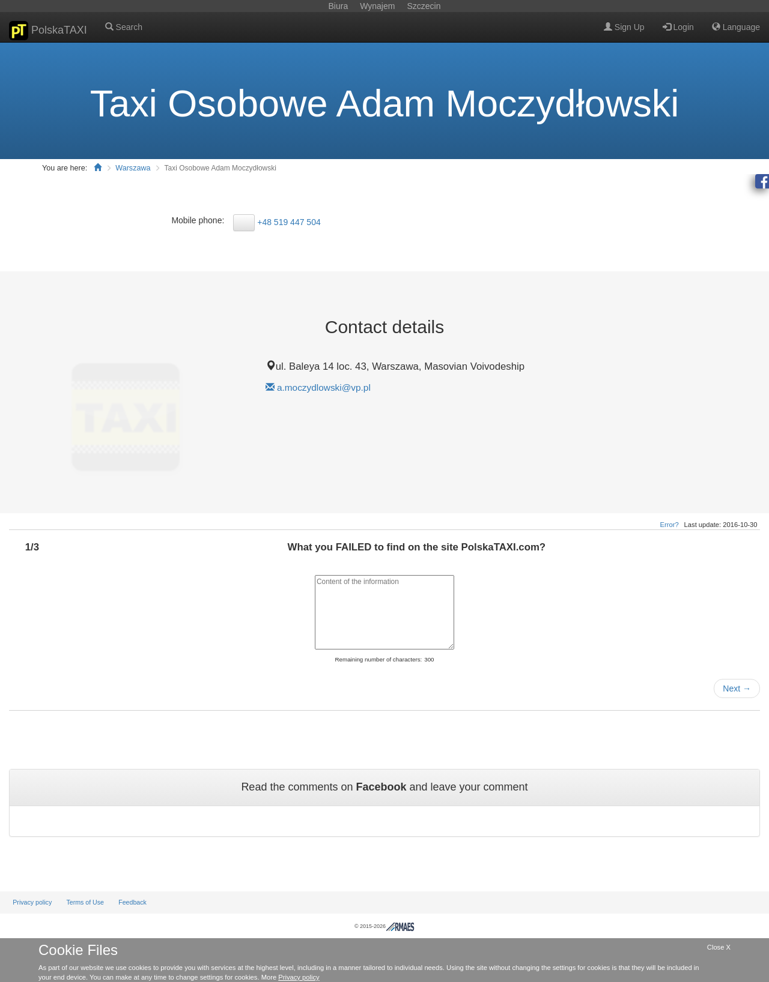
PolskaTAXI (48, 30)
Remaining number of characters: (378, 659)
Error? (669, 524)
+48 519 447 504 (289, 221)
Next (737, 688)
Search (123, 27)
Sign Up (624, 27)
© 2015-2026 (384, 926)
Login (678, 27)
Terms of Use (85, 902)
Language (736, 27)
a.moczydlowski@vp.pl (324, 387)
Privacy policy (32, 902)
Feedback (132, 902)
